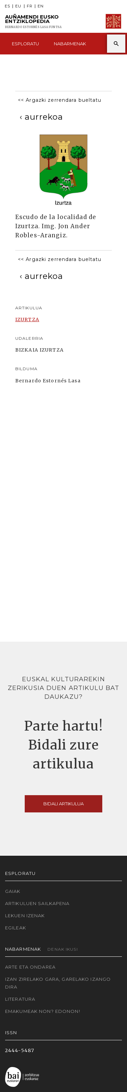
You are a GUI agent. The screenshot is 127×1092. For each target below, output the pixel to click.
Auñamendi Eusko (33, 21)
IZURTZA (27, 319)
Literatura (20, 999)
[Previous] (41, 117)
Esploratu (25, 43)
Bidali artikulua (63, 803)
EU (18, 6)
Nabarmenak (70, 43)
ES (7, 6)
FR (30, 6)
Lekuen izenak (25, 915)
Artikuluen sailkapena (37, 903)
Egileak (15, 927)
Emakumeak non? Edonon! (42, 1011)
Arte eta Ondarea (30, 967)
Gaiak (13, 891)
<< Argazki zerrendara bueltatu (60, 100)
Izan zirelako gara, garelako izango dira (58, 983)
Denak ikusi (62, 949)
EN (41, 6)
